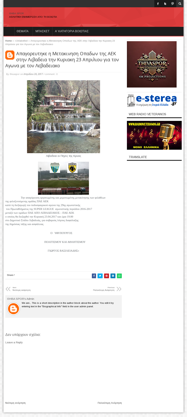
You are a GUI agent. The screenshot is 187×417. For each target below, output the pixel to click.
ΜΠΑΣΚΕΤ (42, 31)
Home (8, 31)
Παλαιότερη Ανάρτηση (110, 403)
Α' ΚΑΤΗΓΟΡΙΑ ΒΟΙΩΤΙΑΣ (72, 31)
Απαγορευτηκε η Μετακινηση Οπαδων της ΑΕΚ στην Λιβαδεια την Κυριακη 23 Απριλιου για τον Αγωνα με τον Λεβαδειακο (62, 60)
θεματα (22, 31)
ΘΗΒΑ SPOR (16, 13)
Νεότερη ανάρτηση (15, 403)
